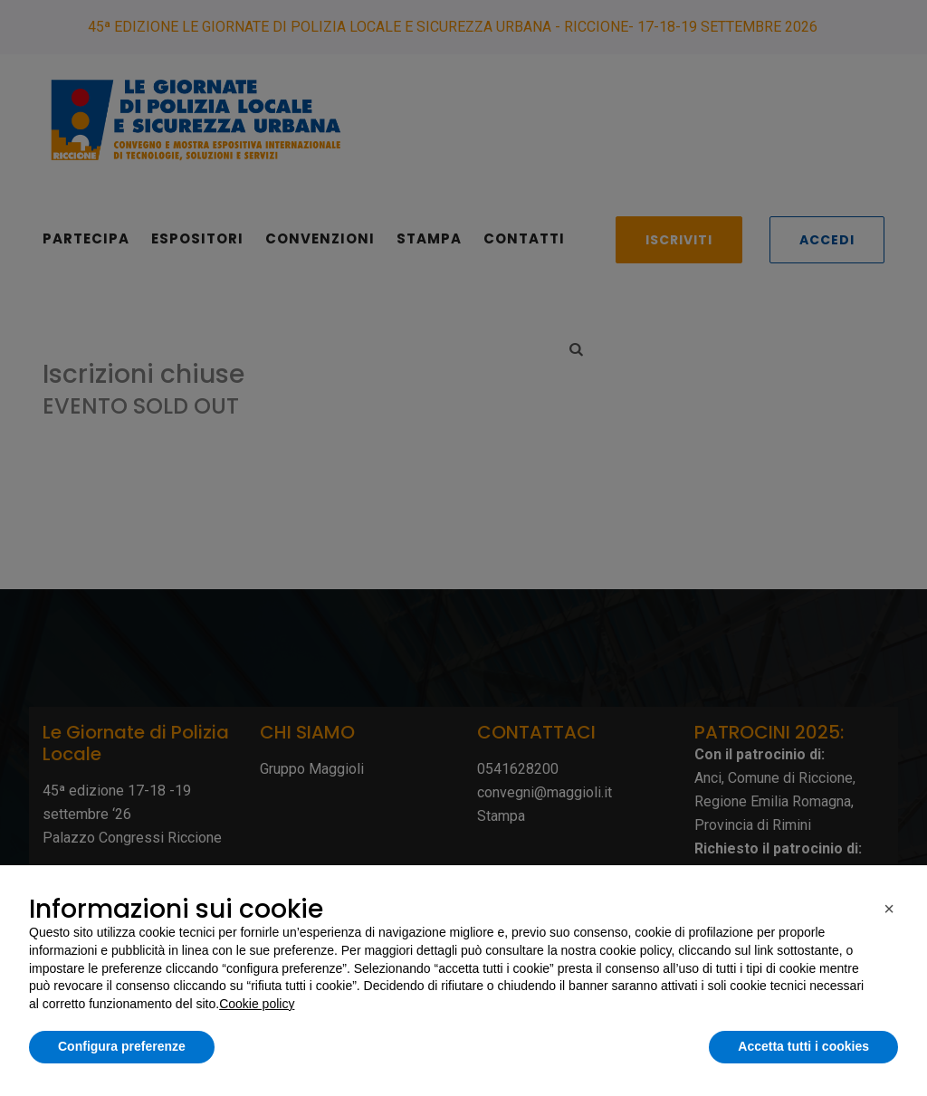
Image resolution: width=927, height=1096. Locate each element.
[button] (888, 908)
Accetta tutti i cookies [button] (803, 1046)
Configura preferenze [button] (122, 1046)
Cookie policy (256, 1003)
